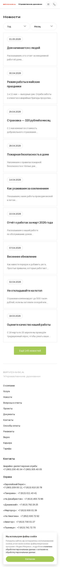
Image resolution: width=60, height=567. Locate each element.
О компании (9, 385)
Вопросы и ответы (12, 402)
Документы (9, 414)
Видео (6, 437)
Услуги (6, 391)
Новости (7, 397)
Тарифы (7, 448)
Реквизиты (8, 431)
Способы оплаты (11, 425)
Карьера (7, 442)
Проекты (7, 408)
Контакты (8, 420)
